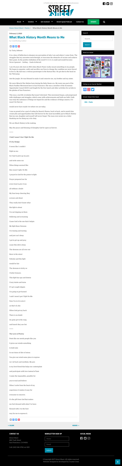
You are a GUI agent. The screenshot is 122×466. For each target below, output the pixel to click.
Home (11, 28)
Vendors (31, 22)
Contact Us (80, 22)
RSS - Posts (89, 102)
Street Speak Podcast (64, 22)
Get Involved (45, 22)
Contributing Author (19, 41)
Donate (93, 22)
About (19, 22)
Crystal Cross (74, 462)
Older (11, 425)
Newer (75, 425)
